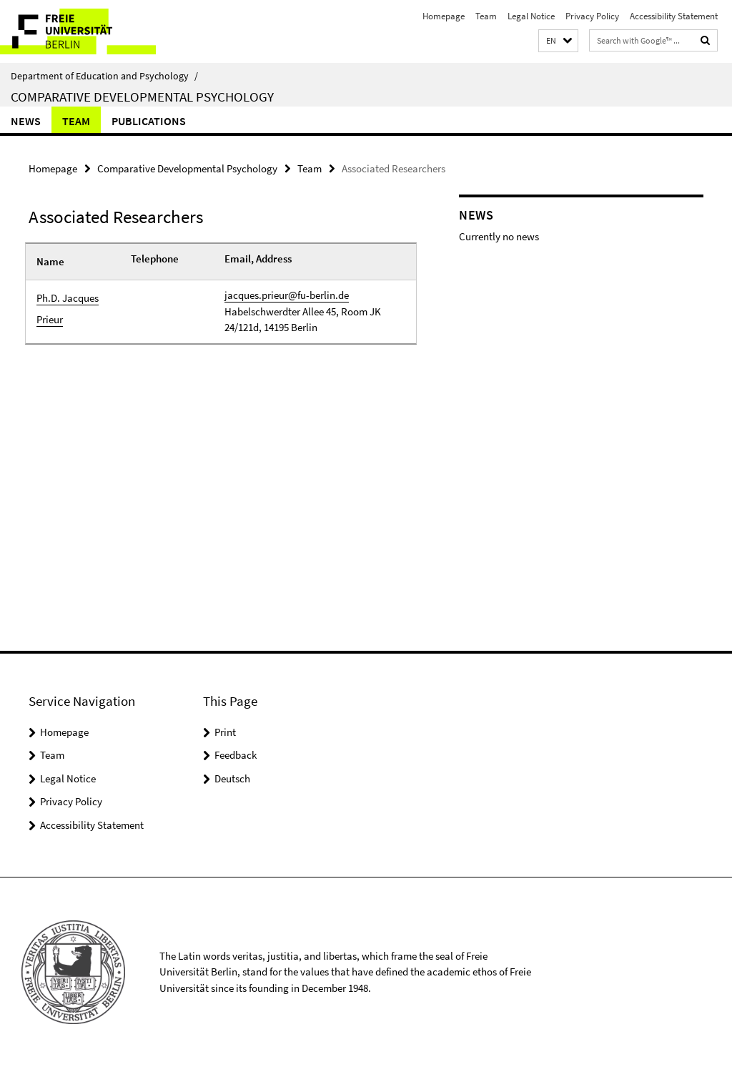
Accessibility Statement (674, 16)
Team (486, 16)
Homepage (443, 16)
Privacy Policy (592, 16)
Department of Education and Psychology (104, 76)
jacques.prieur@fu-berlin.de (286, 295)
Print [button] (225, 732)
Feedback (235, 755)
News (26, 121)
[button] (558, 41)
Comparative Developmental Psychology (142, 96)
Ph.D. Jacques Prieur (67, 308)
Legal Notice (531, 16)
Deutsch (232, 778)
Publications (149, 121)
